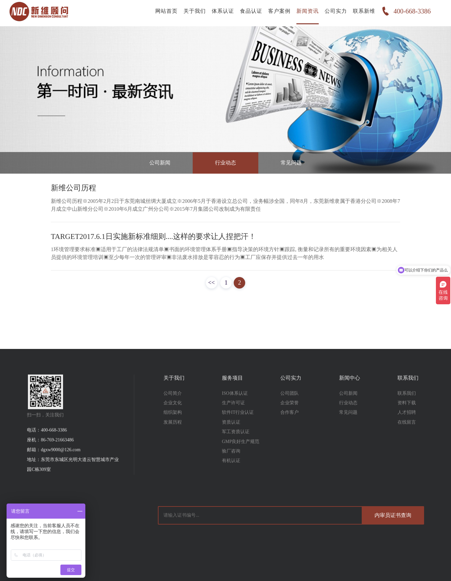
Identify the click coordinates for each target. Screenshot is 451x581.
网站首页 (164, 13)
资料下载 (406, 415)
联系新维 (362, 13)
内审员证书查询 (393, 515)
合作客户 (289, 424)
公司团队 (289, 405)
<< (211, 282)
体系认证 (220, 13)
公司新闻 (159, 161)
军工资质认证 (235, 444)
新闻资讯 (305, 13)
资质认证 (231, 434)
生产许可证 (233, 415)
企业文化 (172, 415)
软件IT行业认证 (238, 424)
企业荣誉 (289, 415)
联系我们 (406, 405)
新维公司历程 (73, 188)
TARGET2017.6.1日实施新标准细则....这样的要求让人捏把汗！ (153, 236)
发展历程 (172, 434)
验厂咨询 (231, 463)
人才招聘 (406, 424)
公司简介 (172, 405)
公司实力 (333, 13)
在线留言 (406, 434)
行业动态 (225, 161)
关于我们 (192, 13)
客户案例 (277, 13)
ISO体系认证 (235, 405)
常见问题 (291, 161)
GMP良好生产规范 (240, 453)
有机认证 (231, 473)
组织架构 (172, 424)
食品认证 (249, 13)
